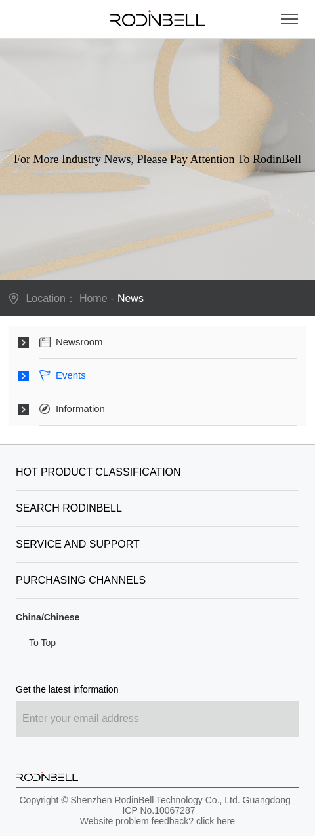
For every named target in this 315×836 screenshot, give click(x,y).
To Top (42, 642)
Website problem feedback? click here (157, 821)
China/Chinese (47, 617)
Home (93, 298)
